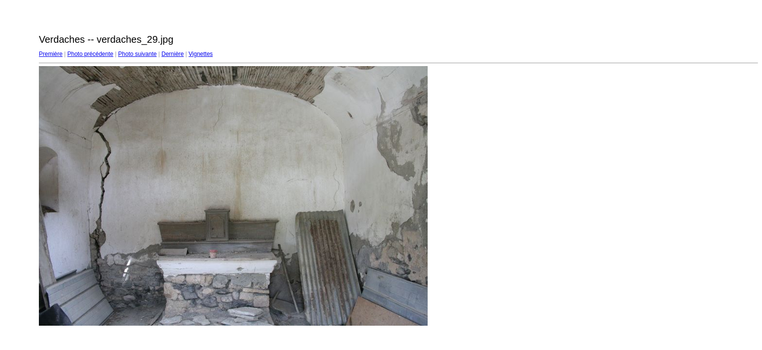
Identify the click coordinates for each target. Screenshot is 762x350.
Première (51, 54)
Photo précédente (90, 54)
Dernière (172, 54)
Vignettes (201, 54)
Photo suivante (137, 54)
